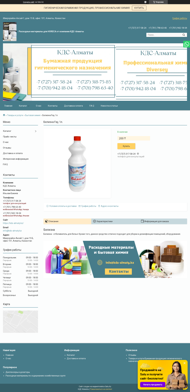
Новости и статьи (109, 106)
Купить (126, 146)
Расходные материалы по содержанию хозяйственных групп (35, 375)
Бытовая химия (32, 115)
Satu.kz (108, 386)
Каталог (23, 106)
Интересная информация (15, 159)
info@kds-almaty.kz (12, 231)
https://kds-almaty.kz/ (13, 223)
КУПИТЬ (139, 8)
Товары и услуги (15, 115)
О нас (38, 106)
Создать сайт (28, 2)
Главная (8, 106)
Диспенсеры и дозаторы (18, 372)
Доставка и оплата (73, 106)
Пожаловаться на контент (101, 389)
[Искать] (183, 35)
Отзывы (7, 147)
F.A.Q (92, 106)
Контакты (52, 106)
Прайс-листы (9, 136)
